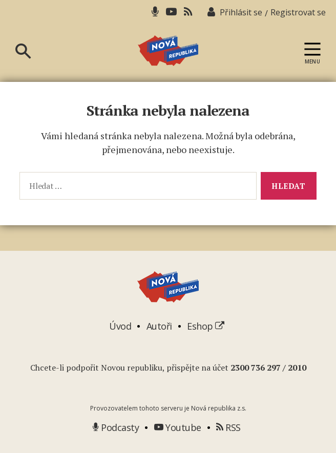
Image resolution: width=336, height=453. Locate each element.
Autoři (159, 326)
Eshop (205, 326)
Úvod (120, 326)
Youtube (177, 427)
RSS (228, 427)
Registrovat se (298, 12)
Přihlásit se (241, 12)
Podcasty (116, 427)
